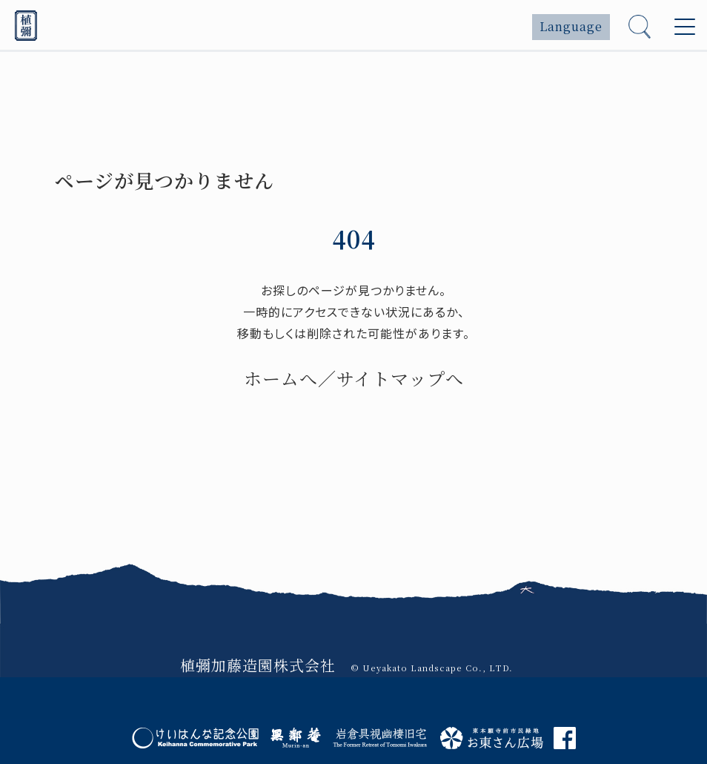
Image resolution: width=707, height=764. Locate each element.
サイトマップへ (400, 378)
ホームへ (281, 378)
